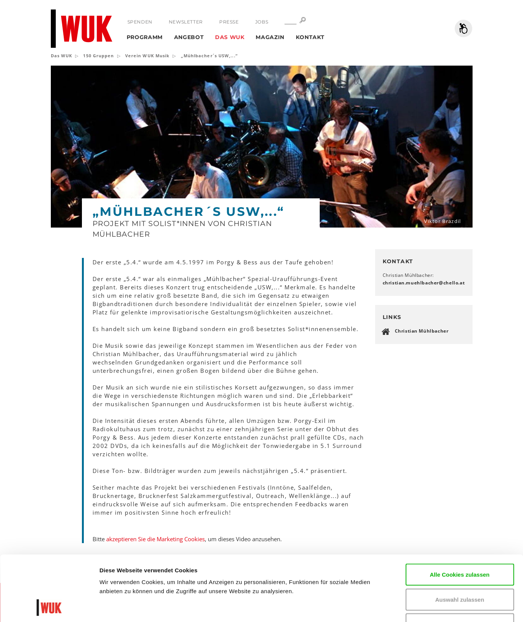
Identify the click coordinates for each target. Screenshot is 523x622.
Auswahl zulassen (459, 538)
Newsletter (186, 22)
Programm (145, 37)
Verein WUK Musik (147, 55)
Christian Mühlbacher (422, 331)
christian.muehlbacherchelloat (424, 283)
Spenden (139, 22)
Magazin (270, 37)
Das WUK (230, 37)
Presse (229, 22)
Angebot (189, 37)
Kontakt (310, 37)
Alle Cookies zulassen (460, 513)
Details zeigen (456, 607)
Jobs (261, 22)
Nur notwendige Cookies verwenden (459, 567)
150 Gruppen (98, 55)
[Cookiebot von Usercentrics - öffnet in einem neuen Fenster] (49, 607)
